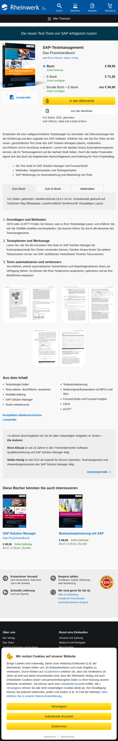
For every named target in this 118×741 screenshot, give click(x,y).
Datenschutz (67, 736)
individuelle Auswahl (73, 683)
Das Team (8, 642)
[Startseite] (24, 7)
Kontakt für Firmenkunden (71, 598)
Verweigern (13, 687)
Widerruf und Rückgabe (72, 642)
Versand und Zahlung (71, 637)
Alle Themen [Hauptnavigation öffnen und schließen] (61, 18)
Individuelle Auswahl (59, 716)
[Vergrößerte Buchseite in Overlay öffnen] (30, 304)
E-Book (52, 76)
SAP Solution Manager (28, 536)
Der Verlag (9, 637)
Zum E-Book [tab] (53, 188)
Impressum (50, 736)
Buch (50, 66)
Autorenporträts (97, 471)
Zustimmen (51, 671)
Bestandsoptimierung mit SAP (81, 533)
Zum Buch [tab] (18, 188)
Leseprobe (9, 419)
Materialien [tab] (87, 188)
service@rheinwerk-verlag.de (73, 602)
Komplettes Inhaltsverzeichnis (22, 415)
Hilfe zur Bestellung (68, 594)
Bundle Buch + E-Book (62, 87)
